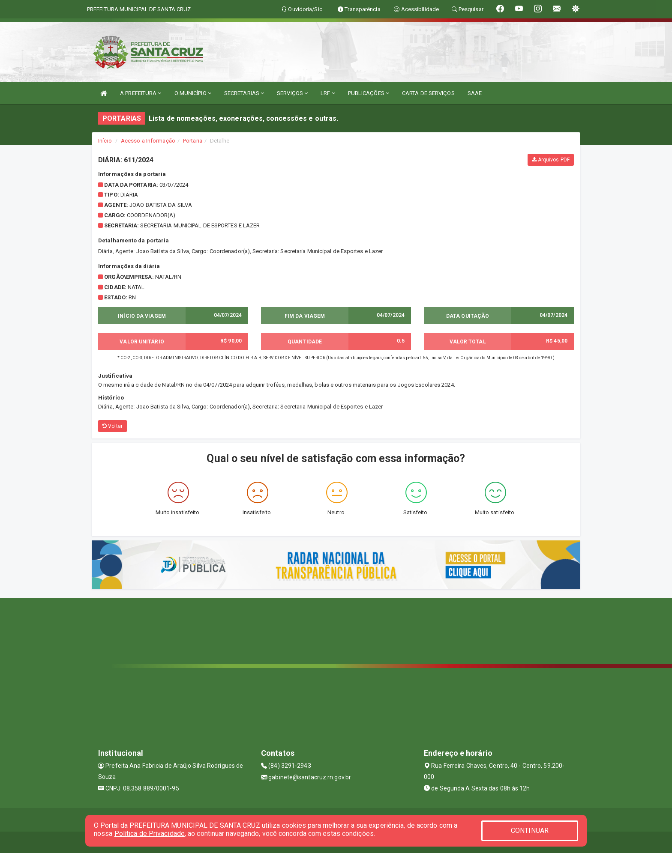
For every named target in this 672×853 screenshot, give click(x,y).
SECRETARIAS (244, 93)
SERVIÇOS (292, 93)
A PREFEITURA (140, 93)
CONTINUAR (530, 830)
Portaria (192, 140)
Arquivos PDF (551, 160)
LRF (328, 93)
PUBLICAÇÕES (368, 93)
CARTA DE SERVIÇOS (428, 93)
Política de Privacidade (149, 833)
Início (105, 140)
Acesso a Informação (148, 140)
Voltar (112, 426)
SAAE (475, 93)
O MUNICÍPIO (192, 93)
